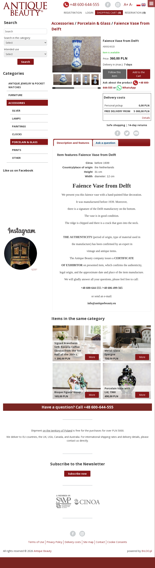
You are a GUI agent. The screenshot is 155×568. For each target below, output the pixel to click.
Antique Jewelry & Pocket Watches (26, 85)
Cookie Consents (117, 542)
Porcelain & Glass (24, 142)
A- (131, 4)
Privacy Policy (54, 542)
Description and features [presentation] (73, 142)
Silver (16, 110)
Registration (73, 12)
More (92, 357)
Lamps (16, 118)
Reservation (135, 12)
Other (16, 158)
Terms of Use (36, 542)
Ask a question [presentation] (105, 142)
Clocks (17, 134)
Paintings (19, 126)
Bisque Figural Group (67, 392)
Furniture (15, 95)
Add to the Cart (139, 74)
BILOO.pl (147, 551)
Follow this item (114, 74)
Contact (100, 542)
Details (146, 117)
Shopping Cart (109, 12)
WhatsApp (126, 87)
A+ (126, 4)
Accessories (16, 103)
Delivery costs (73, 542)
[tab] (73, 143)
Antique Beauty (42, 551)
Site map (88, 542)
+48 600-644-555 (84, 4)
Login (89, 12)
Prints (16, 150)
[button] (25, 62)
